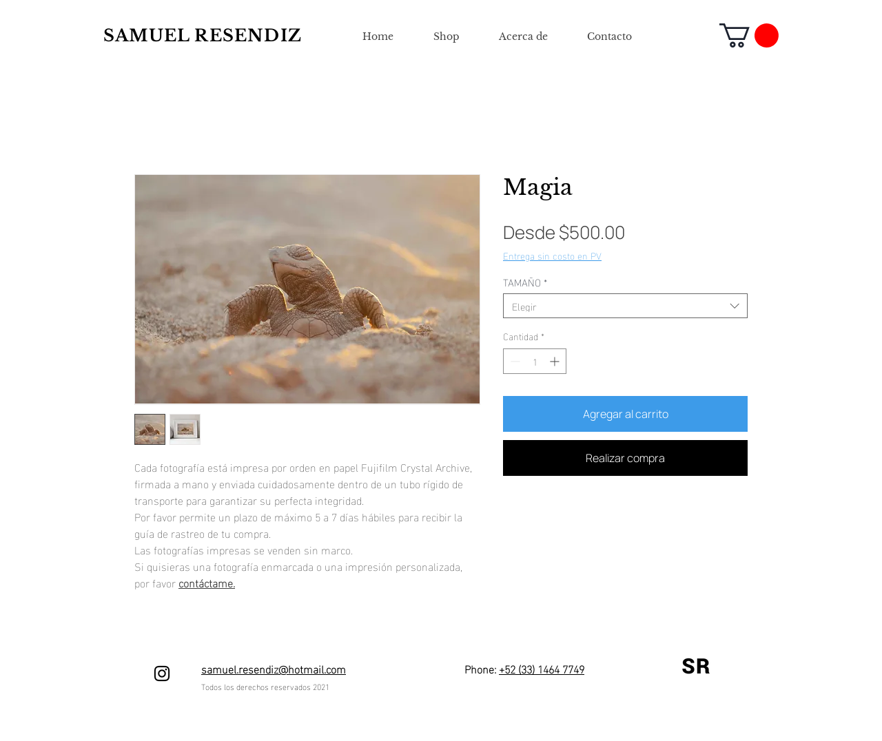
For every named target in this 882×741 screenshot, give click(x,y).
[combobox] (625, 305)
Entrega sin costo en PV (552, 255)
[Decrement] (513, 361)
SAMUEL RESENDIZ (202, 35)
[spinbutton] (534, 361)
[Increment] (555, 361)
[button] (749, 35)
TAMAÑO (525, 281)
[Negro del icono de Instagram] (162, 673)
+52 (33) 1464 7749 (541, 668)
